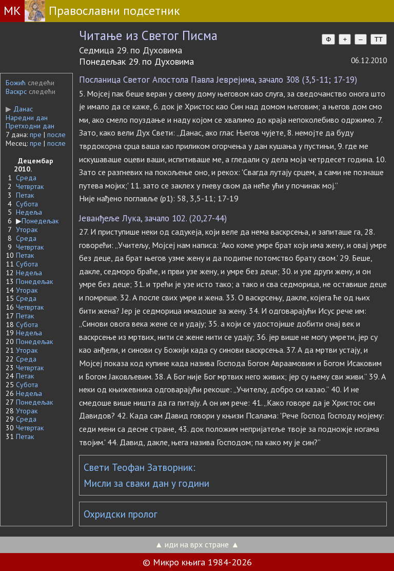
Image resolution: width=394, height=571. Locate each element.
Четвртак (30, 186)
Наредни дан (27, 117)
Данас (19, 108)
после (56, 134)
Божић (16, 82)
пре (36, 134)
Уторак (26, 229)
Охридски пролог (120, 514)
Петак (25, 195)
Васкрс (16, 91)
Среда (26, 177)
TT (379, 39)
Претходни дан (30, 125)
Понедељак (40, 220)
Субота (27, 203)
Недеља (29, 212)
